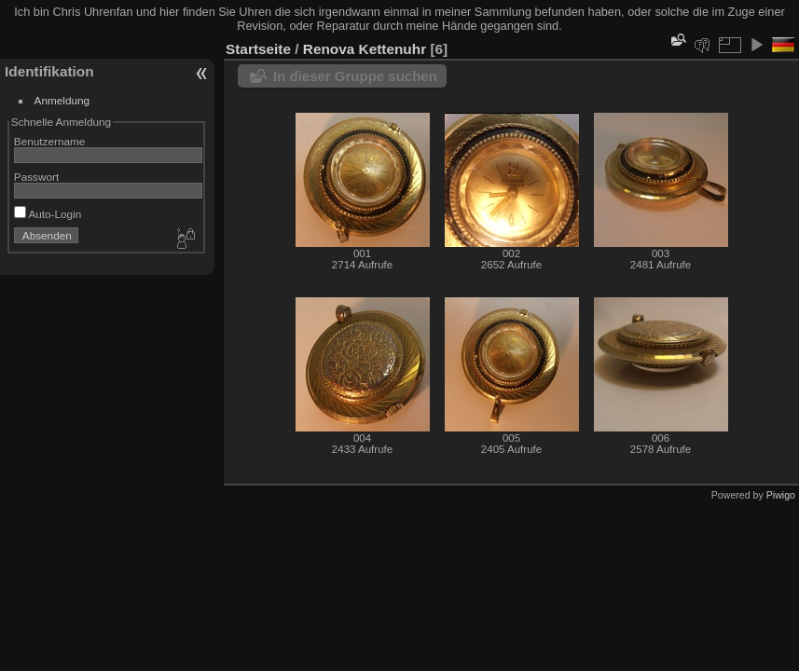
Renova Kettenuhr (364, 49)
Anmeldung (62, 100)
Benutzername (50, 141)
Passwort (36, 177)
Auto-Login (48, 214)
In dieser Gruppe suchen (355, 76)
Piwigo (780, 494)
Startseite (258, 49)
